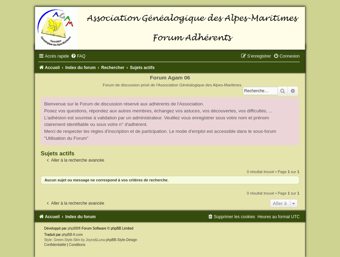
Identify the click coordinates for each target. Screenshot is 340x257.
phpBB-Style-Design (121, 240)
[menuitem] (78, 56)
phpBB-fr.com (72, 235)
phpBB (73, 228)
